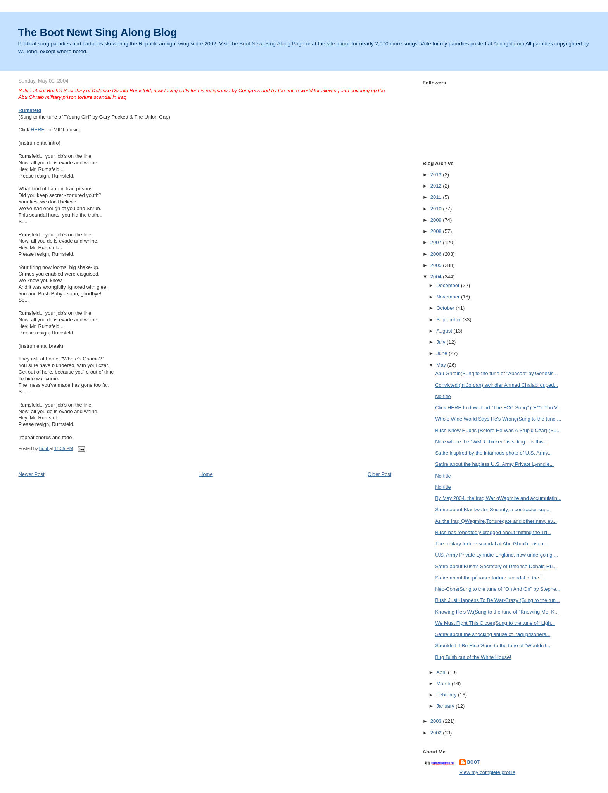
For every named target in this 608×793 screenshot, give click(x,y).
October (446, 308)
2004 (436, 276)
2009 (436, 220)
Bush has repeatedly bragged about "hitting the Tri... (493, 532)
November (448, 297)
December (448, 285)
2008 (436, 231)
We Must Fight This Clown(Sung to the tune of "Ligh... (495, 623)
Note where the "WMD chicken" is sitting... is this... (491, 442)
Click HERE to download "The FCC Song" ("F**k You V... (498, 407)
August (444, 331)
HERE (38, 130)
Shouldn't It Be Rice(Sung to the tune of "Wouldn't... (492, 645)
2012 (436, 186)
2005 (436, 265)
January (446, 706)
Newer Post (31, 474)
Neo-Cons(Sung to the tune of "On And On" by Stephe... (497, 589)
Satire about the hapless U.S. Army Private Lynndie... (494, 464)
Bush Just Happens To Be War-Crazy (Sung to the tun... (497, 600)
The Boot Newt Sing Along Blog (97, 32)
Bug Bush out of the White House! (473, 657)
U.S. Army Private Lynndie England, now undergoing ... (496, 555)
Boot (473, 762)
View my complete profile (487, 772)
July (441, 342)
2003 (436, 721)
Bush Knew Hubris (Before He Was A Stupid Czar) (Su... (498, 430)
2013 (436, 175)
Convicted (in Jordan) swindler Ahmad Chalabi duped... (496, 385)
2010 (436, 209)
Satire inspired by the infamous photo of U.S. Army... (493, 453)
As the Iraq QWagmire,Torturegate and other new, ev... (496, 521)
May (441, 365)
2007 (436, 242)
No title (443, 396)
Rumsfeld (29, 110)
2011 (436, 197)
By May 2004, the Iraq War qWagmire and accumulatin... (498, 498)
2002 (436, 733)
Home (206, 474)
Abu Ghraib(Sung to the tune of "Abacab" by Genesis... (496, 373)
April (442, 672)
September (449, 319)
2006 (436, 254)
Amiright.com (508, 44)
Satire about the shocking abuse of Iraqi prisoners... (492, 634)
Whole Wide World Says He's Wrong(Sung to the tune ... (498, 419)
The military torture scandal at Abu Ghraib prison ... (492, 543)
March (444, 683)
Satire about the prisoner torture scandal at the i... (490, 578)
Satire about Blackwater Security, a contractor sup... (493, 509)
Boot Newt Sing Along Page (271, 44)
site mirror (338, 44)
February (447, 695)
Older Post (379, 474)
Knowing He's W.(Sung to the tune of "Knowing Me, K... (497, 612)
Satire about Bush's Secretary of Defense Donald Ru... (496, 566)
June (442, 353)
